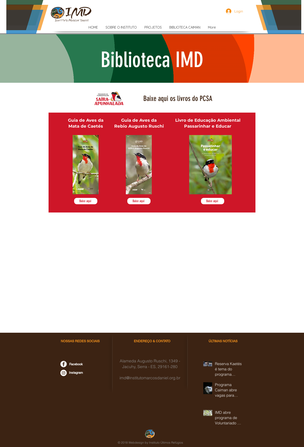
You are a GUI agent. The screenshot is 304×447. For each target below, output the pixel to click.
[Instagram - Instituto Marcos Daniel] (63, 373)
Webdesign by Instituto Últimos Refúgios (156, 442)
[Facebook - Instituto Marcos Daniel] (63, 364)
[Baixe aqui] (85, 201)
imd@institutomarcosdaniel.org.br (149, 377)
